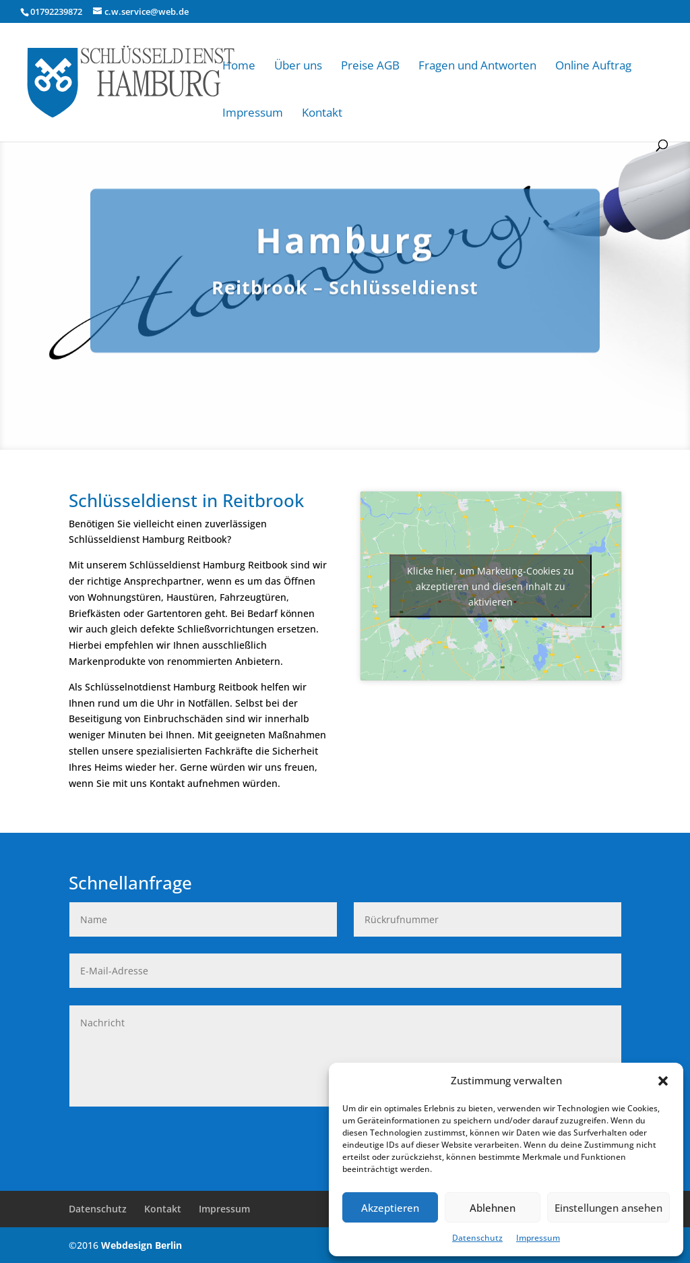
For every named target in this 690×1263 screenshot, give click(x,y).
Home (238, 65)
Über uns (298, 65)
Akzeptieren (390, 1207)
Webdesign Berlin (141, 1245)
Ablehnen (492, 1207)
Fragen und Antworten (477, 65)
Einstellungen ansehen (608, 1207)
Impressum (538, 1237)
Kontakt (322, 112)
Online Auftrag (593, 65)
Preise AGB (370, 65)
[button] (663, 1081)
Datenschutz (477, 1237)
